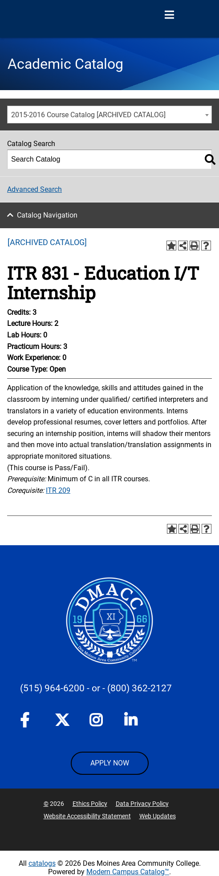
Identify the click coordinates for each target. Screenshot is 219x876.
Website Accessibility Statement (87, 816)
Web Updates (157, 816)
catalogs (42, 863)
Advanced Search (34, 189)
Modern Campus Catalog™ (127, 872)
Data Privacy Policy (142, 803)
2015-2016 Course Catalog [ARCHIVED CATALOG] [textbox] (88, 115)
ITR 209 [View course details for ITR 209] (58, 490)
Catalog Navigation (47, 215)
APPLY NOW (109, 763)
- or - (96, 688)
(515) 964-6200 (52, 688)
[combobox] (109, 114)
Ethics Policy (90, 803)
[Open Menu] (169, 15)
